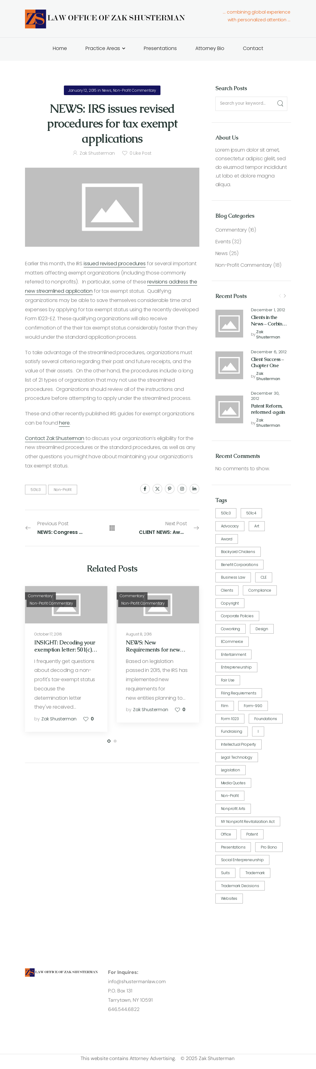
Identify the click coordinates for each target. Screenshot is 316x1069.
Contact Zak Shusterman (54, 438)
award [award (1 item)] (226, 539)
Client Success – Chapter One (267, 362)
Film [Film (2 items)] (224, 705)
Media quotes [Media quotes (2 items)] (233, 783)
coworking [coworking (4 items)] (230, 628)
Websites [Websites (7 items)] (229, 898)
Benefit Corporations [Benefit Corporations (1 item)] (239, 564)
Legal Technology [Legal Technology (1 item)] (236, 757)
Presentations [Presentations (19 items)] (233, 847)
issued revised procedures (115, 263)
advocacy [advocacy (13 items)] (230, 526)
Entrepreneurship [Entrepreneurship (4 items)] (236, 667)
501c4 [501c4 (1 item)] (251, 513)
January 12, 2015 (82, 90)
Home (60, 48)
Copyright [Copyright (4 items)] (230, 603)
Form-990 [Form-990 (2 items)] (253, 705)
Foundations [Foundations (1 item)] (265, 718)
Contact (253, 48)
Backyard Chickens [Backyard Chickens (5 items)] (238, 551)
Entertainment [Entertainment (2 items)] (233, 654)
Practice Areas (102, 48)
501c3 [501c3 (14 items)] (226, 513)
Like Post (141, 153)
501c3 (35, 489)
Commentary (231, 229)
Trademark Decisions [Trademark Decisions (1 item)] (240, 885)
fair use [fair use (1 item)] (228, 680)
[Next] (284, 296)
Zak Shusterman (268, 334)
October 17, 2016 (48, 634)
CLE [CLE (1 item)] (264, 577)
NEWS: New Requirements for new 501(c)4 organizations (153, 649)
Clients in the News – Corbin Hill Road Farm (267, 323)
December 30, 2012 (265, 396)
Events (223, 241)
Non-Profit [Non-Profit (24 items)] (230, 795)
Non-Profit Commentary (243, 265)
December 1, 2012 (268, 310)
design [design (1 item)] (262, 628)
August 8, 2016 (139, 634)
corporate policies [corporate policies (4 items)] (237, 615)
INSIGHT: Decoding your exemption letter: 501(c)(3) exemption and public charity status (66, 653)
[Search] (279, 103)
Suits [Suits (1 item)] (225, 872)
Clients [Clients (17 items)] (227, 590)
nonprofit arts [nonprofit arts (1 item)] (233, 808)
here (64, 422)
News (221, 253)
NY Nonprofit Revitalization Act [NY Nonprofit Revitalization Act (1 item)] (248, 821)
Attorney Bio (209, 48)
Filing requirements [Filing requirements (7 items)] (238, 693)
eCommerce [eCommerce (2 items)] (232, 641)
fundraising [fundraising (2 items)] (231, 731)
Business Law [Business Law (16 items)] (233, 577)
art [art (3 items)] (256, 526)
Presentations (160, 48)
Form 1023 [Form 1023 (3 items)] (230, 718)
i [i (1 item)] (258, 731)
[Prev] (279, 296)
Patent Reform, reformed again (268, 409)
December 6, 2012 (269, 352)
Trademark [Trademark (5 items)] (255, 872)
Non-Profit (63, 489)
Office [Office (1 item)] (226, 834)
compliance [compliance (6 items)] (259, 590)
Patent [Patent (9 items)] (252, 834)
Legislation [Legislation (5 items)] (230, 770)
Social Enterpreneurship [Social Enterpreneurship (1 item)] (242, 859)
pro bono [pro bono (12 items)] (269, 847)
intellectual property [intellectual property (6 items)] (238, 744)
